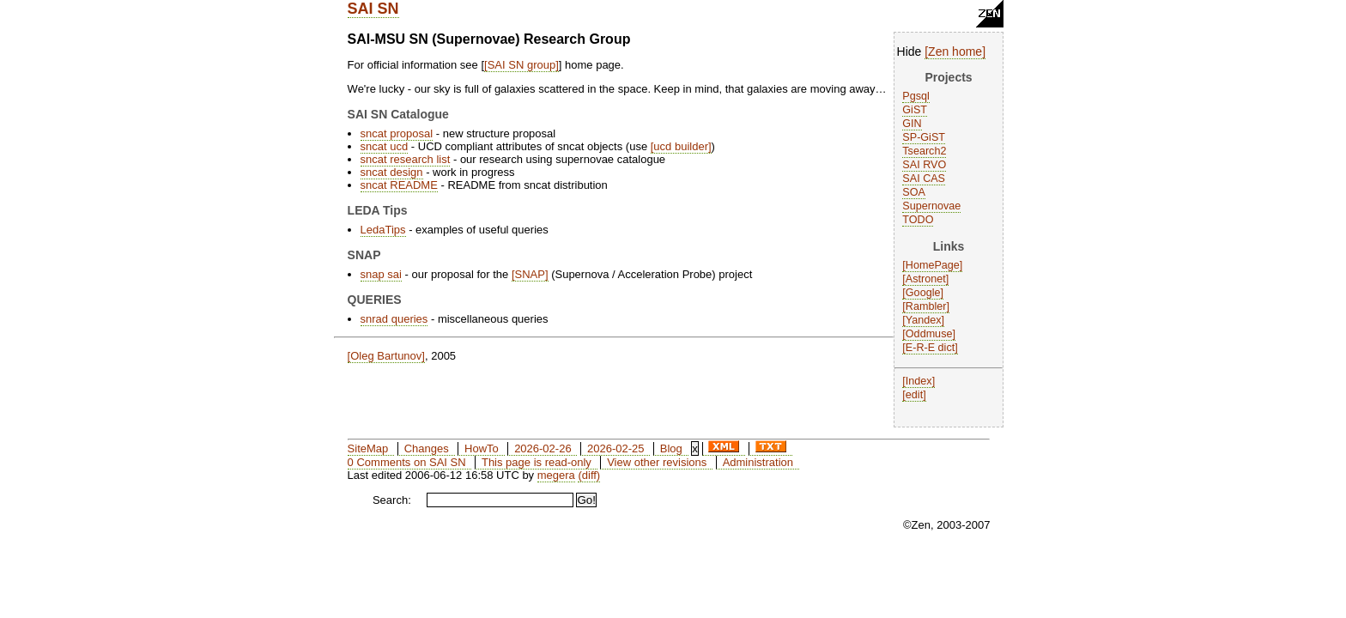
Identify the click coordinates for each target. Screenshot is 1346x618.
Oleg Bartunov (385, 355)
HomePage (933, 265)
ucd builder (680, 146)
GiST (914, 110)
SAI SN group (522, 64)
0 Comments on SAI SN (407, 462)
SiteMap (368, 448)
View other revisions (656, 462)
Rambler (926, 306)
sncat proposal (397, 133)
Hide (909, 51)
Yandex (924, 320)
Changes (426, 448)
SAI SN (373, 8)
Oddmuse (929, 334)
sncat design (392, 172)
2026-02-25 (616, 448)
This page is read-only (536, 462)
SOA (913, 192)
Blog (671, 448)
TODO (917, 220)
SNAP (530, 274)
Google (923, 293)
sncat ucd (385, 146)
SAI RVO (924, 165)
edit (914, 395)
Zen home (955, 51)
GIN (911, 124)
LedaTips (383, 229)
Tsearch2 (924, 151)
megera (556, 475)
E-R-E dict (930, 348)
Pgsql (916, 96)
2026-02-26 (543, 448)
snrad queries (394, 318)
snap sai (381, 274)
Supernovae (931, 206)
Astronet (926, 279)
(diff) (589, 475)
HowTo (481, 448)
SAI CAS (923, 179)
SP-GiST (923, 137)
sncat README (399, 185)
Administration (758, 462)
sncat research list (406, 159)
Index (919, 381)
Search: (392, 500)
